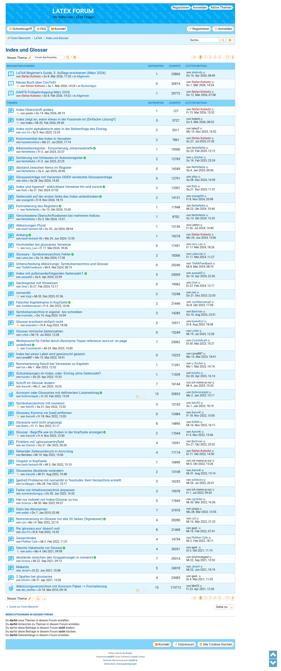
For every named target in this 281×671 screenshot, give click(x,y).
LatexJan (27, 257)
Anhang (22, 235)
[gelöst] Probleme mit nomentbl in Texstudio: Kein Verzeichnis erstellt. (69, 480)
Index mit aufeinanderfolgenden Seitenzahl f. (50, 273)
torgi (28, 296)
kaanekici (32, 325)
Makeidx (22, 567)
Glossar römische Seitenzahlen (39, 331)
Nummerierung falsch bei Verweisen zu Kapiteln (52, 364)
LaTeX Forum (73, 11)
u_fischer (197, 157)
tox (23, 367)
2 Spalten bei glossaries (34, 576)
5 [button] (219, 57)
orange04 (27, 200)
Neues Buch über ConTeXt (36, 82)
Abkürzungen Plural (31, 225)
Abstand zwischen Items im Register (44, 167)
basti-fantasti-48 (31, 229)
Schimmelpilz (29, 396)
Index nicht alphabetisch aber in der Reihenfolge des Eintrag (61, 129)
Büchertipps (88, 86)
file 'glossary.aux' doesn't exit (38, 528)
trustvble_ (27, 315)
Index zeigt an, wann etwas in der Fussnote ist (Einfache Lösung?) (66, 119)
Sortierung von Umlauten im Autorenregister (49, 158)
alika (24, 180)
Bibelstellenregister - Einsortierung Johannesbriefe (54, 148)
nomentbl (23, 293)
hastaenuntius (30, 142)
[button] (194, 57)
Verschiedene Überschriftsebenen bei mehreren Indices (58, 216)
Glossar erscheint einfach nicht (39, 322)
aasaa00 (26, 277)
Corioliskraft (33, 348)
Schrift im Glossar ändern (35, 383)
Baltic (24, 426)
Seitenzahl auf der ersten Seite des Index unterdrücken (57, 196)
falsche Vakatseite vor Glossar (39, 548)
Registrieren (180, 7)
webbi (25, 512)
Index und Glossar (26, 50)
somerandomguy (32, 493)
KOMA (196, 422)
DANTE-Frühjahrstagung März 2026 (43, 92)
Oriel (24, 286)
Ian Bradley (127, 653)
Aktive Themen (221, 7)
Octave (25, 561)
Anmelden (200, 7)
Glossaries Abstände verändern (40, 471)
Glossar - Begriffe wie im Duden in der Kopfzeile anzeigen (59, 432)
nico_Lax (31, 248)
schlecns (197, 479)
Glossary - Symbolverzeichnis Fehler (43, 254)
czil (23, 522)
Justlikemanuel (31, 305)
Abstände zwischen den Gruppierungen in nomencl (54, 557)
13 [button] (227, 57)
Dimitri (25, 580)
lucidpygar (27, 483)
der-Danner (28, 445)
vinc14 (25, 132)
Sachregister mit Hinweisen (37, 283)
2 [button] (205, 57)
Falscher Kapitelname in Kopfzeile (42, 302)
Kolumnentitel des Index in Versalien (43, 139)
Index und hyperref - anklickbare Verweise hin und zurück (59, 187)
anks (29, 551)
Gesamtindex (26, 538)
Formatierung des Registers (37, 206)
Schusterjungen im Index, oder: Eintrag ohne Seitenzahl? (58, 373)
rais (194, 292)
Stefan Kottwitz (31, 76)
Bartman (197, 311)
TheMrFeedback (31, 267)
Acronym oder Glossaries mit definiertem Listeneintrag (57, 393)
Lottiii (24, 334)
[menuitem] (41, 29)
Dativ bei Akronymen (31, 509)
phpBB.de (133, 660)
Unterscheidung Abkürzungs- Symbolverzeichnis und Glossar (62, 264)
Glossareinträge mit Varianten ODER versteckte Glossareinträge (64, 177)
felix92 (30, 406)
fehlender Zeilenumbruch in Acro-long (44, 451)
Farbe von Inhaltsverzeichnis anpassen (45, 490)
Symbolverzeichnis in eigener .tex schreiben (49, 312)
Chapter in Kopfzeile (31, 461)
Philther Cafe (29, 541)
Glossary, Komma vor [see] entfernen (44, 413)
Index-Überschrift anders (34, 110)
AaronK (26, 386)
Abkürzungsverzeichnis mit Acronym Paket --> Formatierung (61, 586)
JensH (25, 570)
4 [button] (215, 57)
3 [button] (210, 57)
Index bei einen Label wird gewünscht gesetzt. (51, 354)
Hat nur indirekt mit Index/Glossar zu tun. (47, 500)
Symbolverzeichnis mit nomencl (40, 403)
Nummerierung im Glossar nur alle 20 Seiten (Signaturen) (59, 519)
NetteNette (28, 151)
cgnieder (197, 499)
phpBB (110, 657)
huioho (25, 376)
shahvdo (197, 72)
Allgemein (83, 76)
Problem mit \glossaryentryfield (40, 442)
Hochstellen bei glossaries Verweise (43, 244)
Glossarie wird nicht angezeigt (39, 422)
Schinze (26, 503)
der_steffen (28, 589)
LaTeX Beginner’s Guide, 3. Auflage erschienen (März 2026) (61, 73)
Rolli (24, 190)
